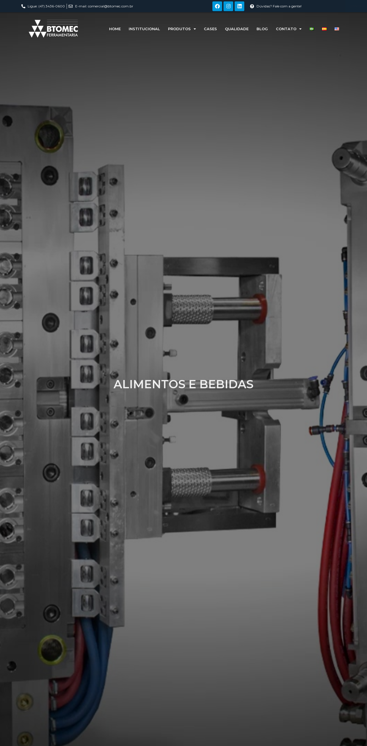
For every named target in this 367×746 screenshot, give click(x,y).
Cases (210, 28)
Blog (262, 28)
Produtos (182, 29)
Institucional (144, 28)
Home (115, 28)
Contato (289, 29)
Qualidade (237, 28)
